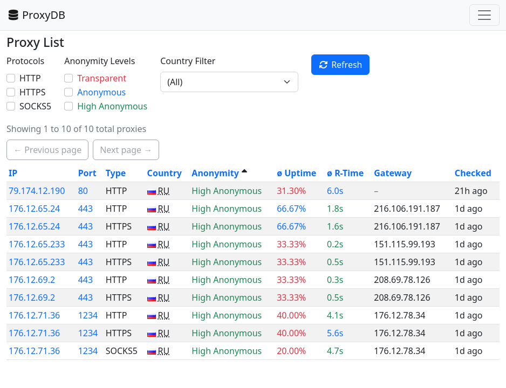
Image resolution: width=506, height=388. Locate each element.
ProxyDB (35, 15)
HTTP (30, 78)
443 (85, 208)
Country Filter (187, 61)
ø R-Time (345, 173)
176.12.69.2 (32, 280)
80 (83, 191)
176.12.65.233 (37, 244)
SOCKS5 (35, 106)
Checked (473, 173)
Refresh (340, 65)
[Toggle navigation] (484, 15)
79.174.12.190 (37, 191)
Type (116, 173)
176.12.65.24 (34, 208)
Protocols (25, 61)
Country (164, 173)
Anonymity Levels (99, 61)
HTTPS (32, 92)
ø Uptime (296, 173)
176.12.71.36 (34, 315)
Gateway (393, 173)
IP (13, 173)
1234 (88, 315)
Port (87, 173)
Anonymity (215, 173)
